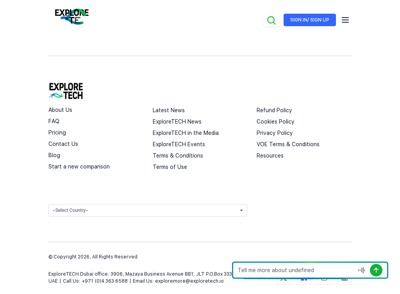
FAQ (53, 121)
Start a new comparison (79, 166)
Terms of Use (170, 167)
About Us (60, 110)
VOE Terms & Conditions (288, 144)
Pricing (57, 132)
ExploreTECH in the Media (186, 133)
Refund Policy (274, 110)
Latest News (169, 110)
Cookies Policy (276, 121)
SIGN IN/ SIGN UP (309, 20)
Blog (54, 155)
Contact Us (63, 144)
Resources (270, 155)
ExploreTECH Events (179, 144)
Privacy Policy (275, 133)
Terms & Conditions (178, 155)
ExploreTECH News (177, 121)
